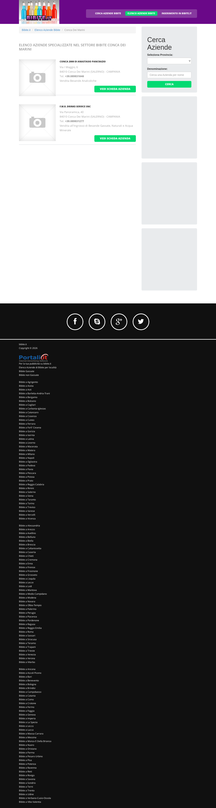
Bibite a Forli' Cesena (30, 427)
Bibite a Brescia (27, 544)
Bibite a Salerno (27, 492)
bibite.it (23, 344)
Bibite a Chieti (26, 556)
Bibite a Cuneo (26, 420)
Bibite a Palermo (27, 609)
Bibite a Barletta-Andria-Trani (34, 393)
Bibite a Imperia (27, 718)
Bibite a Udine (26, 794)
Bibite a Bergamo (28, 397)
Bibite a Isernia (27, 435)
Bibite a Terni (26, 786)
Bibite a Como (26, 699)
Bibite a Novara (27, 601)
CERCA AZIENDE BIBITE (108, 13)
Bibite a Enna (26, 563)
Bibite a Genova (27, 714)
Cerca (169, 84)
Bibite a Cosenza (28, 416)
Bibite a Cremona (28, 559)
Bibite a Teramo (27, 643)
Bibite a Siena (26, 495)
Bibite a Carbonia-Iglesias (32, 408)
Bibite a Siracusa (28, 639)
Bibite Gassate (26, 371)
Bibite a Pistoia (26, 476)
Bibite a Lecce (26, 582)
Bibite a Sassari (27, 635)
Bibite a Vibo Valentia (30, 801)
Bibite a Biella (26, 540)
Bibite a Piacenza (28, 616)
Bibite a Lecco (26, 726)
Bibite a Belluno (27, 537)
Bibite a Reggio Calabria (31, 484)
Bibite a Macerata (28, 446)
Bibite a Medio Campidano (33, 593)
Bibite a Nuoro (26, 745)
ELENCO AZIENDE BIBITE (141, 13)
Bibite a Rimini (26, 488)
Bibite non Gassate (29, 375)
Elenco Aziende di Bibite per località (37, 367)
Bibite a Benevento (29, 680)
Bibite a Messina (27, 737)
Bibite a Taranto (27, 499)
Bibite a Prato (26, 480)
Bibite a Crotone (27, 703)
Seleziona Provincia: (160, 54)
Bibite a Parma (26, 752)
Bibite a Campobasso (30, 691)
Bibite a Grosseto (28, 574)
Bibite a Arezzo (27, 529)
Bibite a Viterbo (27, 662)
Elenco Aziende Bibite (47, 29)
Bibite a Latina (26, 439)
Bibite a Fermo (26, 707)
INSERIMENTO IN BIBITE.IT (177, 13)
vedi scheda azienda (115, 89)
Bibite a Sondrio (27, 782)
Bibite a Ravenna (28, 767)
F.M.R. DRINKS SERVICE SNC (75, 106)
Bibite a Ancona (27, 669)
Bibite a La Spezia (28, 722)
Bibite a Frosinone (28, 571)
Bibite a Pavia (26, 469)
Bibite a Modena (27, 597)
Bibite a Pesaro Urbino (31, 756)
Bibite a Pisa (25, 760)
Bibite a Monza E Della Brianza (35, 741)
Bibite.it (26, 29)
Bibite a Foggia (26, 710)
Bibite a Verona (27, 658)
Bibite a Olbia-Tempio (30, 605)
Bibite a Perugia (27, 612)
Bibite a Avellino (27, 533)
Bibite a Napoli (26, 457)
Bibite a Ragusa (27, 624)
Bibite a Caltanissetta (30, 548)
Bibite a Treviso (27, 507)
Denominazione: (157, 68)
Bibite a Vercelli (27, 514)
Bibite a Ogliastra (28, 461)
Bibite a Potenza (27, 764)
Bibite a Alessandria (29, 525)
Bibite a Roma (26, 631)
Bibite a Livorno (27, 442)
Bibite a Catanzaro (28, 412)
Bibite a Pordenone (29, 620)
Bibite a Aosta (26, 385)
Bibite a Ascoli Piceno (30, 673)
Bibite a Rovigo (26, 775)
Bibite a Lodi (25, 586)
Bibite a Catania (27, 695)
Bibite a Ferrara (27, 423)
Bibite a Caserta (27, 552)
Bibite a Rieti (25, 771)
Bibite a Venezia (27, 654)
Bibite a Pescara (27, 473)
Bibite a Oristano (28, 748)
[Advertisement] (175, 125)
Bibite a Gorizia (27, 431)
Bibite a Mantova (28, 590)
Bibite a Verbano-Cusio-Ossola (35, 798)
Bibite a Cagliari (27, 404)
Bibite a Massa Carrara (31, 733)
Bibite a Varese (27, 511)
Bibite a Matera (27, 450)
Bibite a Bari (25, 676)
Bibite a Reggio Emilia (30, 628)
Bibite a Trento (26, 790)
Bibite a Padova (27, 465)
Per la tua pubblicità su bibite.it (35, 363)
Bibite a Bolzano (27, 401)
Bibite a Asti (25, 389)
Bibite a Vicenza (27, 518)
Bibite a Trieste (27, 650)
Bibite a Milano (27, 454)
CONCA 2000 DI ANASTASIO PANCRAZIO (83, 61)
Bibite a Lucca (26, 729)
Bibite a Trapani (27, 647)
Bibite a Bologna (27, 684)
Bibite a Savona (27, 779)
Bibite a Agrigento (28, 382)
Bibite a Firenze (27, 567)
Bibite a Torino (26, 503)
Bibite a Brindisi (27, 688)
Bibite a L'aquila (27, 578)
